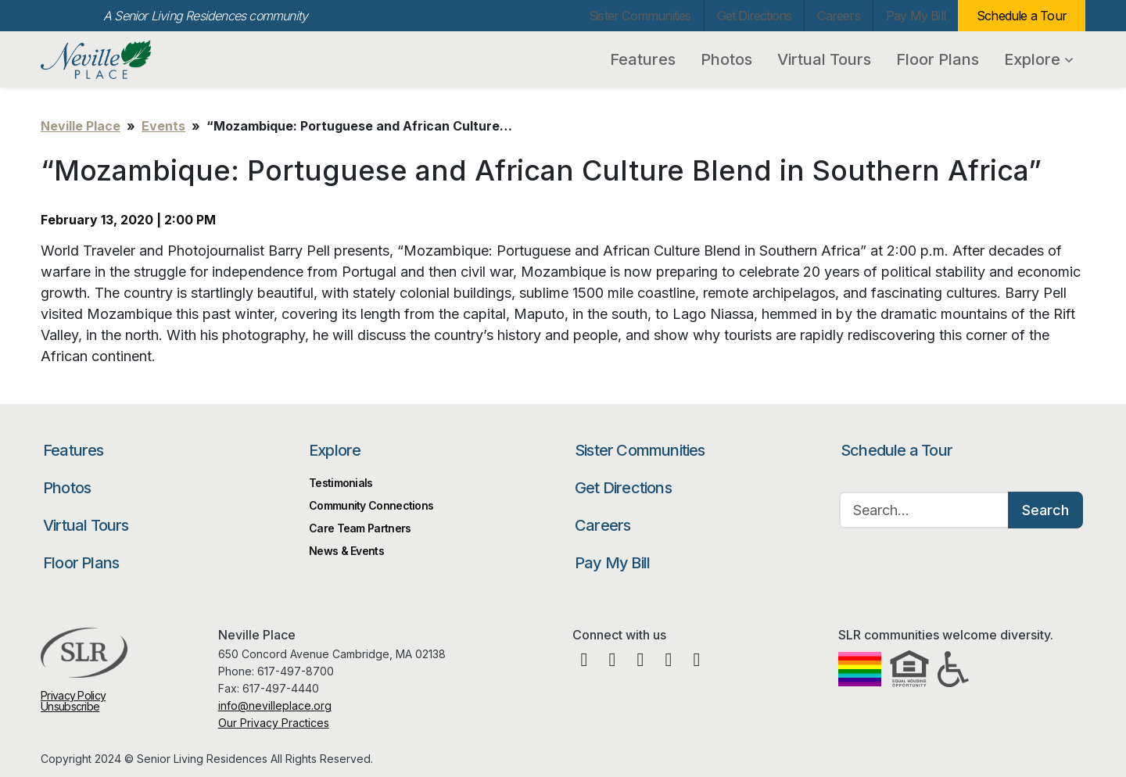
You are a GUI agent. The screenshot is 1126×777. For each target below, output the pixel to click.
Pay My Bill (915, 15)
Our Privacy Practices (273, 722)
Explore (1038, 59)
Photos (726, 59)
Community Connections (371, 505)
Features (643, 59)
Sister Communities (640, 15)
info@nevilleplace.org (275, 705)
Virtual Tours (824, 59)
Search (1045, 510)
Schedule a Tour (1022, 15)
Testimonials (341, 482)
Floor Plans (937, 59)
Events (163, 126)
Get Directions (754, 15)
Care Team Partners (360, 528)
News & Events (346, 550)
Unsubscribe (70, 706)
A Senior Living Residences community (205, 15)
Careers (838, 15)
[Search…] (924, 510)
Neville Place (125, 59)
